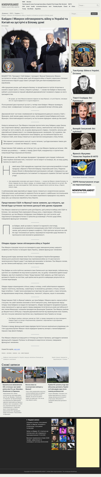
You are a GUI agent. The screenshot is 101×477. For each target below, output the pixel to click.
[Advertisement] (85, 26)
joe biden (9, 351)
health (31, 5)
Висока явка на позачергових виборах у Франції (34, 385)
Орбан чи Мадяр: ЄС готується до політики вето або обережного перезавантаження (38, 436)
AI (65, 5)
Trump (73, 5)
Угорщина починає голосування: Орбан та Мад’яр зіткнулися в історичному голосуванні (37, 427)
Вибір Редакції (25, 351)
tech (47, 5)
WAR (23, 1)
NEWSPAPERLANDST (11, 3)
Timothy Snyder (54, 5)
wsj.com (17, 347)
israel (27, 5)
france (3, 351)
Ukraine (28, 1)
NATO (71, 3)
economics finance (40, 5)
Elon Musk (25, 7)
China (68, 5)
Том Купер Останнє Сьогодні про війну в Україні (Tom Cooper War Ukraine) (45, 3)
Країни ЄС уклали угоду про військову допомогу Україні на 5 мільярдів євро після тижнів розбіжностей (57, 387)
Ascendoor (59, 474)
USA (23, 5)
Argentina (32, 7)
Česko (62, 5)
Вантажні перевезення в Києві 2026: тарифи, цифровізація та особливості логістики (36, 443)
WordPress (74, 474)
